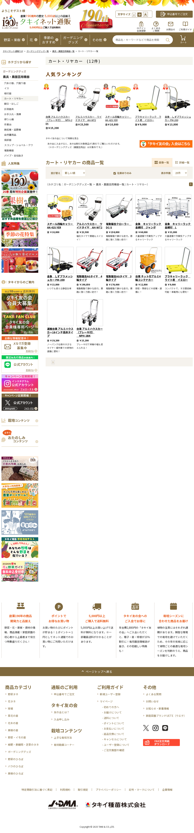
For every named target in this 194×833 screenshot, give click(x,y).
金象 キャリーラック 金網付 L (179, 225)
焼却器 (7, 140)
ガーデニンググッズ (14, 71)
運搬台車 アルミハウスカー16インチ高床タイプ (60, 332)
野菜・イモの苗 (17, 737)
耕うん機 (9, 119)
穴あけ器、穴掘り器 (15, 83)
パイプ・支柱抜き (13, 155)
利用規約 (65, 789)
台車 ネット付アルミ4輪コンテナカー (148, 278)
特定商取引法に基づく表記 (37, 789)
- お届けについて (112, 712)
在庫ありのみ (122, 173)
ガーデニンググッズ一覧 (37, 51)
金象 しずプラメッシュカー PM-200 (178, 118)
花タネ (12, 701)
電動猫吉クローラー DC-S (119, 225)
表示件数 (166, 173)
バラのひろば (15, 766)
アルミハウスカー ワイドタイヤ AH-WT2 (88, 118)
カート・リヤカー (13, 98)
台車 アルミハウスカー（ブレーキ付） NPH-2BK (59, 120)
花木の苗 (13, 723)
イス (6, 88)
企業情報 (167, 789)
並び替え (55, 173)
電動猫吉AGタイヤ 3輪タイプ (118, 278)
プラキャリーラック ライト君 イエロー (148, 118)
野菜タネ (13, 694)
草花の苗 (13, 715)
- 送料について (110, 718)
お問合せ (170, 29)
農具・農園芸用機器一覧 (63, 51)
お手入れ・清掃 (12, 114)
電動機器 (9, 150)
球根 (10, 708)
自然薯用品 (10, 134)
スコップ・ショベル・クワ (18, 145)
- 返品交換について (113, 734)
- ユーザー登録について (115, 745)
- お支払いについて (113, 728)
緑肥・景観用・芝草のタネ (23, 744)
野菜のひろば (15, 759)
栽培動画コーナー (64, 745)
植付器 (7, 93)
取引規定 (83, 789)
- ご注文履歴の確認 (113, 750)
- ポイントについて (113, 723)
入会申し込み (61, 719)
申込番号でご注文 (64, 694)
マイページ (106, 701)
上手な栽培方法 (63, 737)
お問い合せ (152, 701)
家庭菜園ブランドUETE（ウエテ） (166, 715)
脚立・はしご (11, 103)
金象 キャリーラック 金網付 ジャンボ (149, 225)
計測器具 (9, 109)
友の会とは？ (61, 712)
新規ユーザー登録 (110, 694)
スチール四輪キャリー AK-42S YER (118, 118)
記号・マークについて (142, 789)
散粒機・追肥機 (12, 129)
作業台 (7, 124)
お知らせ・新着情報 (157, 708)
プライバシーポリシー (108, 789)
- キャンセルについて (114, 739)
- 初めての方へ (110, 707)
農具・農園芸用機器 (16, 77)
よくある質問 (153, 694)
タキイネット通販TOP (13, 51)
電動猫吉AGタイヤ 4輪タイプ (89, 278)
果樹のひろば (15, 773)
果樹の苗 (13, 730)
